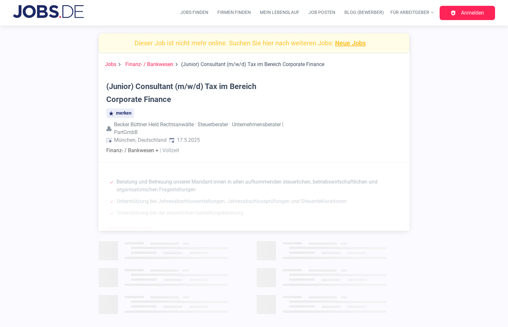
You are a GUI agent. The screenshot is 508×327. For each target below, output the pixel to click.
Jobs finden (194, 12)
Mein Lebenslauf (279, 12)
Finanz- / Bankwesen (149, 64)
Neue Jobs (350, 43)
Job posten (321, 12)
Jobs (110, 64)
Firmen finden (234, 12)
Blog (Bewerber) (364, 12)
